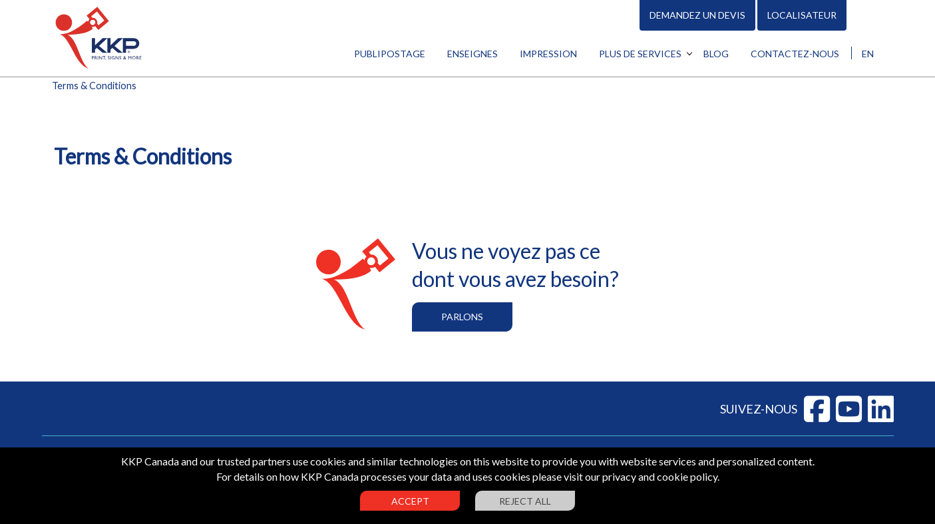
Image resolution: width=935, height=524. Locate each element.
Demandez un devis (697, 15)
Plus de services (640, 53)
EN (868, 53)
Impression (548, 53)
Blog (716, 53)
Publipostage (389, 53)
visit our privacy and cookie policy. (641, 476)
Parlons (462, 316)
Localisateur (802, 15)
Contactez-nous (795, 53)
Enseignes (472, 53)
